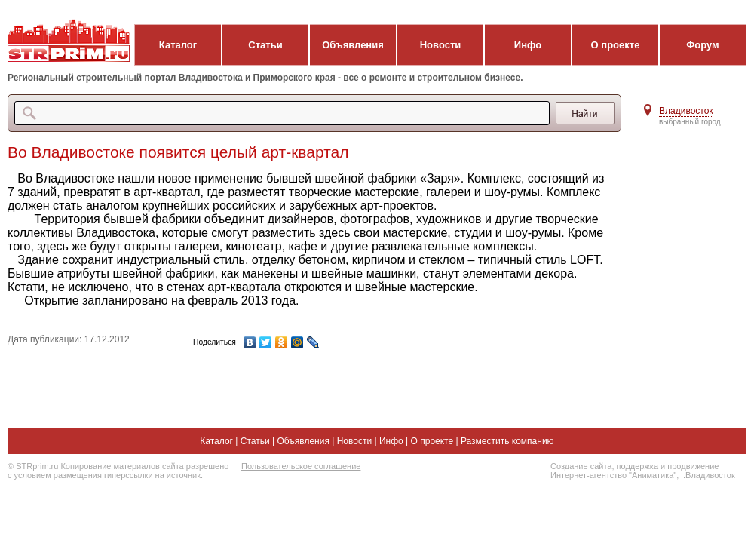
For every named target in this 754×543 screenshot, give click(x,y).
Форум (702, 45)
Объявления (353, 45)
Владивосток (686, 111)
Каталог (178, 45)
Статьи (265, 45)
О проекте (615, 45)
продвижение (693, 466)
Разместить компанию (507, 441)
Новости (440, 45)
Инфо (527, 45)
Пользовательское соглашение (300, 466)
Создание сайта (580, 466)
